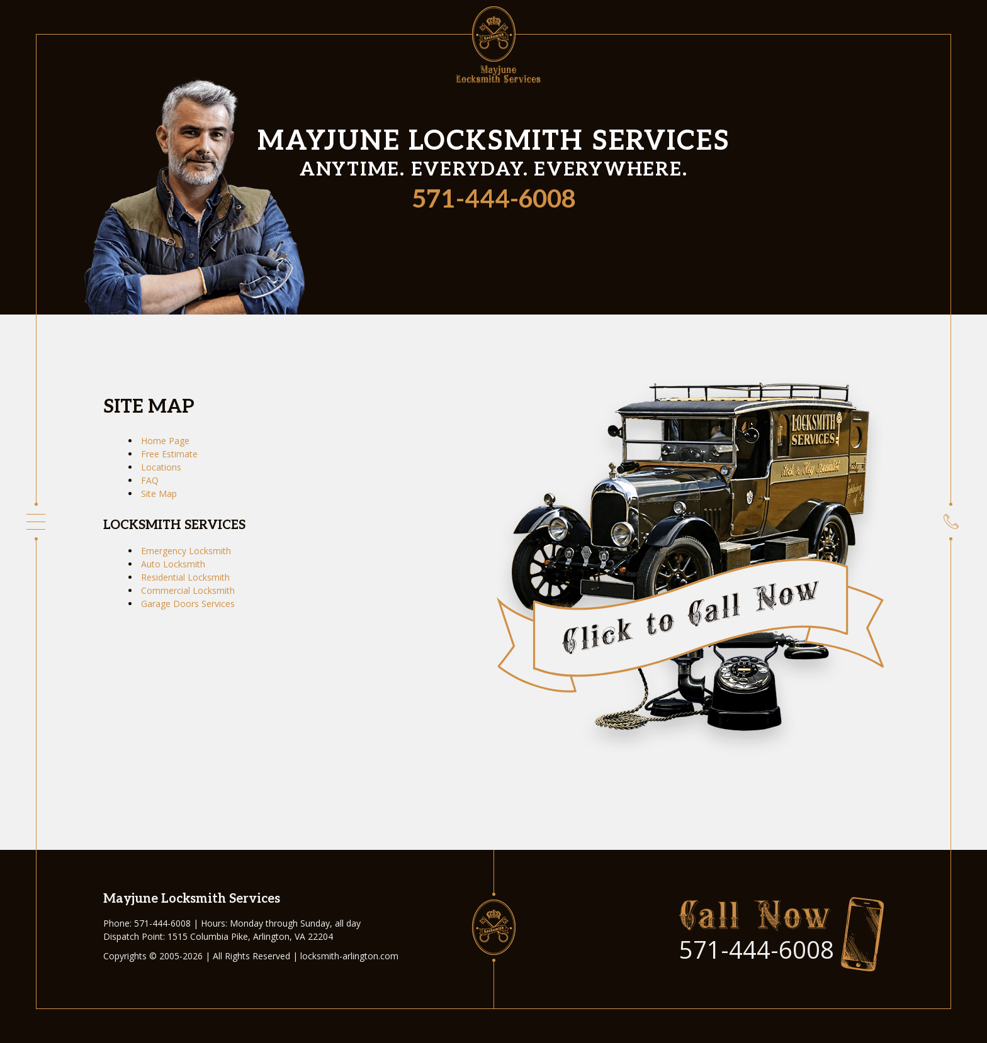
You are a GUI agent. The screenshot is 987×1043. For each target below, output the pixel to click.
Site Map (159, 493)
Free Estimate (169, 454)
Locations (161, 467)
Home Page (165, 441)
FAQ (150, 480)
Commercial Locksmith (188, 590)
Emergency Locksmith (186, 551)
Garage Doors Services (188, 604)
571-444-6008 (494, 200)
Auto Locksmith (173, 564)
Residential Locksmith (185, 577)
